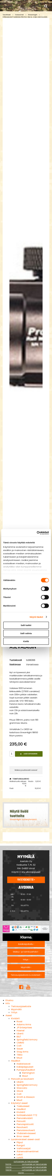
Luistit (20, 1157)
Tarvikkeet (7, 15)
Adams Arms (24, 1024)
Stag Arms (22, 1051)
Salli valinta (26, 633)
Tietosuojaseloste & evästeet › (26, 975)
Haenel (20, 1030)
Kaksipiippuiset (25, 1066)
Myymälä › (26, 967)
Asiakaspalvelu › (26, 944)
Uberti (20, 1033)
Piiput (20, 1142)
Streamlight (32, 15)
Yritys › (26, 959)
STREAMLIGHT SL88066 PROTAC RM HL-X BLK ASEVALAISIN (25, 17)
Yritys (14, 1012)
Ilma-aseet (23, 1136)
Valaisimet (19, 15)
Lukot (20, 1154)
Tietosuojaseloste (21, 1006)
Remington (28, 1072)
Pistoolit (21, 1121)
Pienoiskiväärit (25, 1118)
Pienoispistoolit (25, 1124)
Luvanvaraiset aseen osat (25, 1139)
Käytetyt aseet (19, 1103)
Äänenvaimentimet (28, 1151)
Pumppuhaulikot (26, 1069)
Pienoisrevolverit (26, 1130)
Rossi (19, 1021)
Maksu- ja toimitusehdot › (26, 951)
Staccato (22, 1088)
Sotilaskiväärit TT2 (27, 1115)
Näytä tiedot (36, 616)
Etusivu (9, 1000)
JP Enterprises (24, 1027)
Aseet (9, 1015)
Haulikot (15, 1060)
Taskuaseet (23, 1106)
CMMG (20, 1042)
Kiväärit (15, 1018)
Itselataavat (24, 1063)
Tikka (19, 1054)
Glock (20, 1091)
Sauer (20, 1048)
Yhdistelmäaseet (26, 1133)
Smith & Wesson (26, 1097)
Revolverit (22, 1127)
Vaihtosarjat (24, 1148)
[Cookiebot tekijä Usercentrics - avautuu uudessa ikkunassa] (37, 533)
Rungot (21, 1145)
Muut (19, 1057)
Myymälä (16, 1009)
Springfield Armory (27, 1039)
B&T (19, 1036)
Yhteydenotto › (26, 879)
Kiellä (26, 641)
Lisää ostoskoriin (28, 754)
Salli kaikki (26, 625)
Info (8, 1003)
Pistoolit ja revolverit (22, 1079)
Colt (19, 1045)
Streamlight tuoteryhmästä (23, 819)
